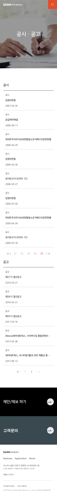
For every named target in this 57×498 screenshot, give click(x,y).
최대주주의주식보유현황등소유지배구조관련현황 (28, 139)
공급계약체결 (11, 119)
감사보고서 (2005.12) (16, 178)
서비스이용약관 (22, 486)
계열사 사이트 (8, 475)
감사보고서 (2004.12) (16, 237)
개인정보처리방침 (8, 486)
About (32, 458)
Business (7, 458)
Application (21, 458)
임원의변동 (10, 100)
